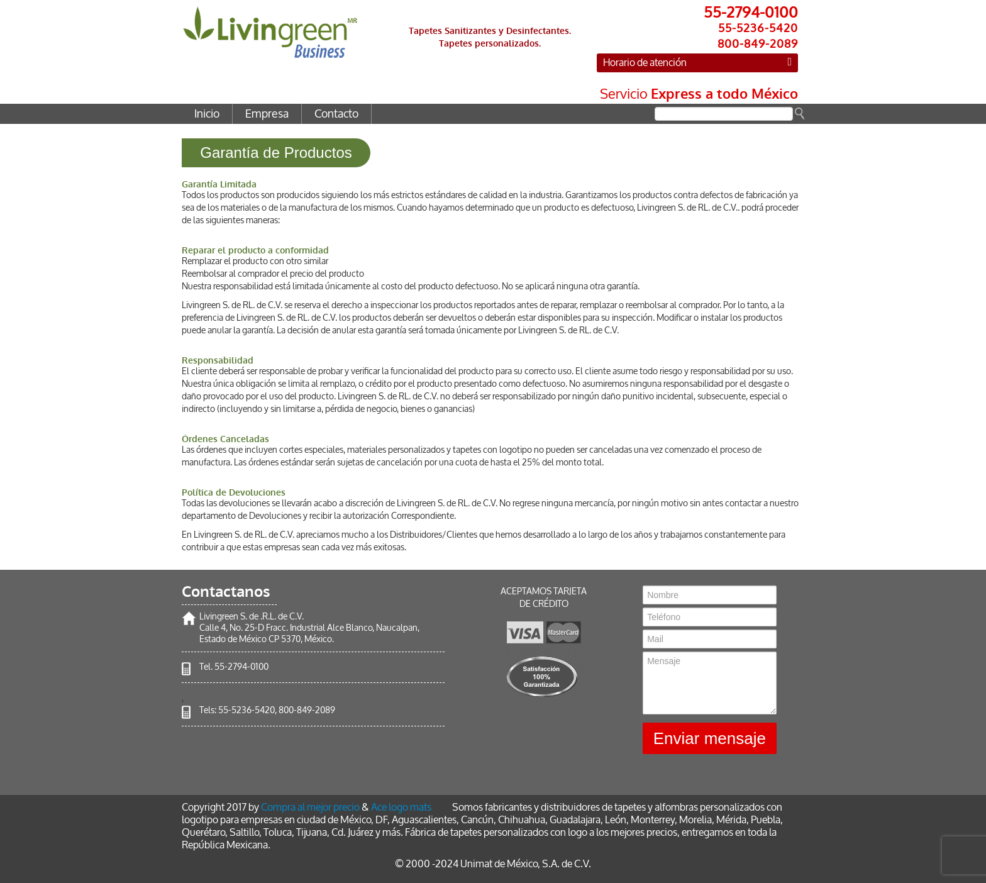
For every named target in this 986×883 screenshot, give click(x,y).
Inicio (206, 113)
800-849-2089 (307, 710)
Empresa (267, 113)
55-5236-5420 (246, 710)
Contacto (336, 113)
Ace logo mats (401, 807)
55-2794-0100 (241, 667)
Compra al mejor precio (310, 807)
